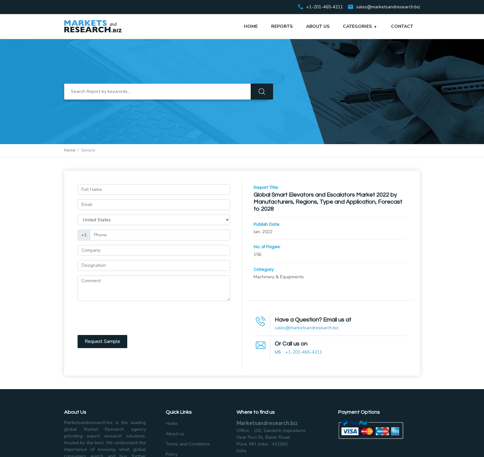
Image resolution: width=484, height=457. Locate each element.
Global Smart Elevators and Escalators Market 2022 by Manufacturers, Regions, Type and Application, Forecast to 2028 (328, 202)
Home (251, 26)
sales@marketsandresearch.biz (388, 7)
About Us (318, 26)
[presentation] (126, 318)
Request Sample (102, 341)
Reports (282, 26)
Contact (402, 26)
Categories (360, 26)
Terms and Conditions (188, 444)
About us (175, 434)
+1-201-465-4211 (303, 352)
